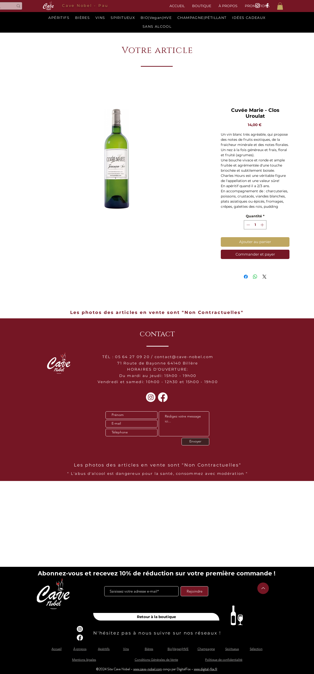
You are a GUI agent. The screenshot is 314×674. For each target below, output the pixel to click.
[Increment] (263, 224)
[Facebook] (163, 397)
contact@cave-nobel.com (184, 356)
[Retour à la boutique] (156, 617)
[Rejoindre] (194, 591)
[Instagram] (151, 397)
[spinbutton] (255, 224)
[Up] (263, 588)
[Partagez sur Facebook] (246, 277)
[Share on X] (264, 277)
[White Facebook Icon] (267, 5)
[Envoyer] (195, 441)
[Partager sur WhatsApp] (255, 277)
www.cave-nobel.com (147, 669)
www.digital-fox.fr (205, 669)
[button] (280, 6)
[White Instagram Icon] (257, 5)
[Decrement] (248, 224)
